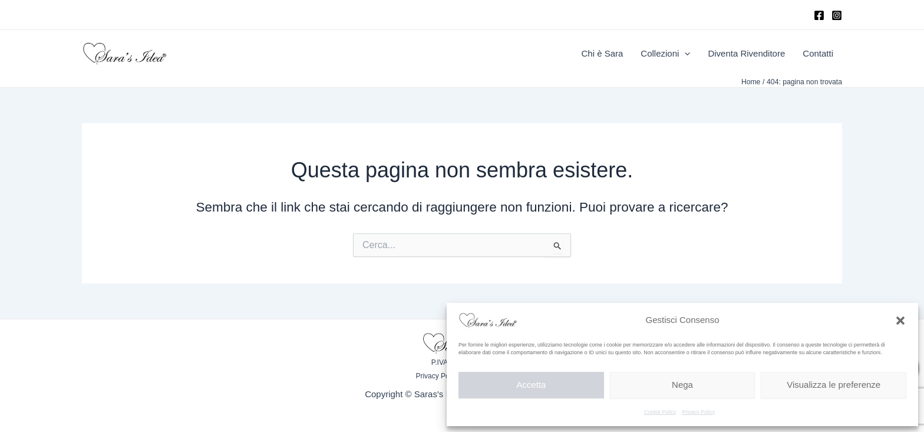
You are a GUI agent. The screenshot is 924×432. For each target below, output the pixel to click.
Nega (682, 385)
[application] (684, 53)
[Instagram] (836, 15)
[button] (900, 321)
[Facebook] (819, 15)
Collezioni (665, 53)
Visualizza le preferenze (833, 385)
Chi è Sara (602, 53)
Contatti (818, 53)
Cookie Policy (660, 412)
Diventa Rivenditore (746, 53)
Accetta (531, 385)
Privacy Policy (698, 412)
